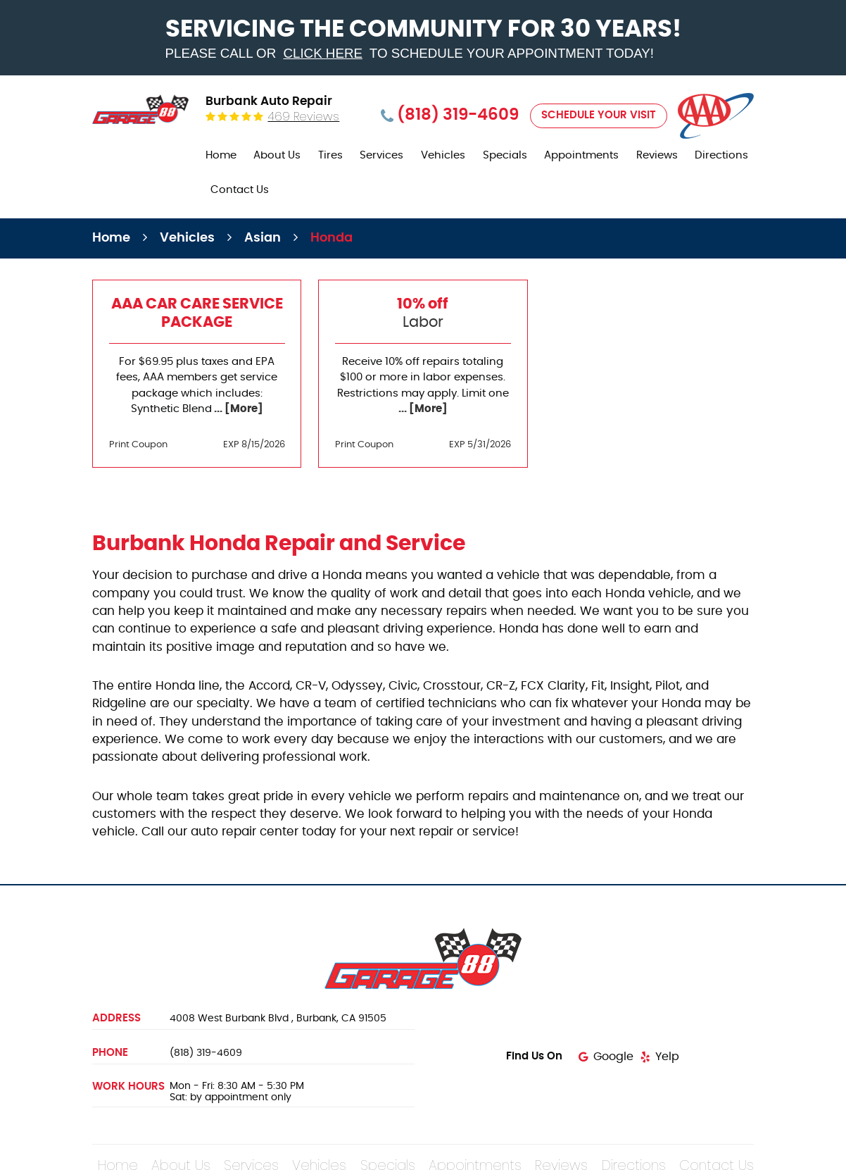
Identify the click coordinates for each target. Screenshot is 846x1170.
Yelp (667, 1056)
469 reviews (303, 117)
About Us (277, 155)
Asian (262, 238)
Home (221, 155)
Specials (505, 155)
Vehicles (443, 155)
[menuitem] (221, 156)
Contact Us (239, 190)
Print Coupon (138, 444)
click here (322, 53)
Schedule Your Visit (598, 115)
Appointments (581, 155)
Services (381, 155)
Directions (721, 155)
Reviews (657, 155)
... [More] (237, 409)
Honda (331, 238)
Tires (330, 155)
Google (613, 1056)
